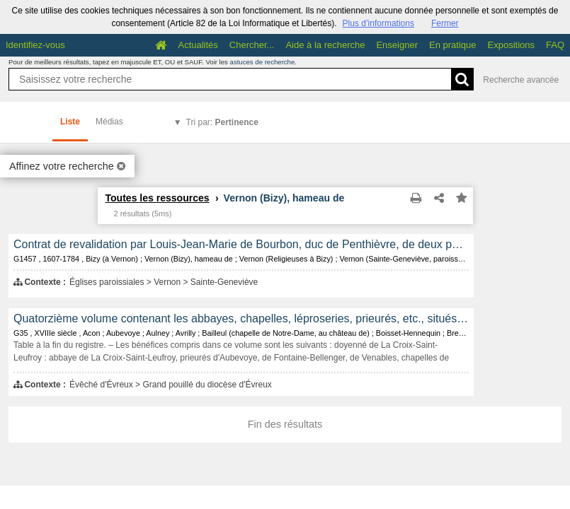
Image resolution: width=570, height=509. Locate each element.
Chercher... (252, 45)
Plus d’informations (378, 23)
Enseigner (397, 45)
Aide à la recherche (325, 45)
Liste (70, 122)
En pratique (453, 45)
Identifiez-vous (35, 45)
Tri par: (222, 122)
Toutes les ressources (158, 198)
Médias (109, 122)
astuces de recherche (262, 62)
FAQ (555, 45)
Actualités (197, 45)
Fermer (445, 23)
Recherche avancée (521, 80)
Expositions (511, 45)
